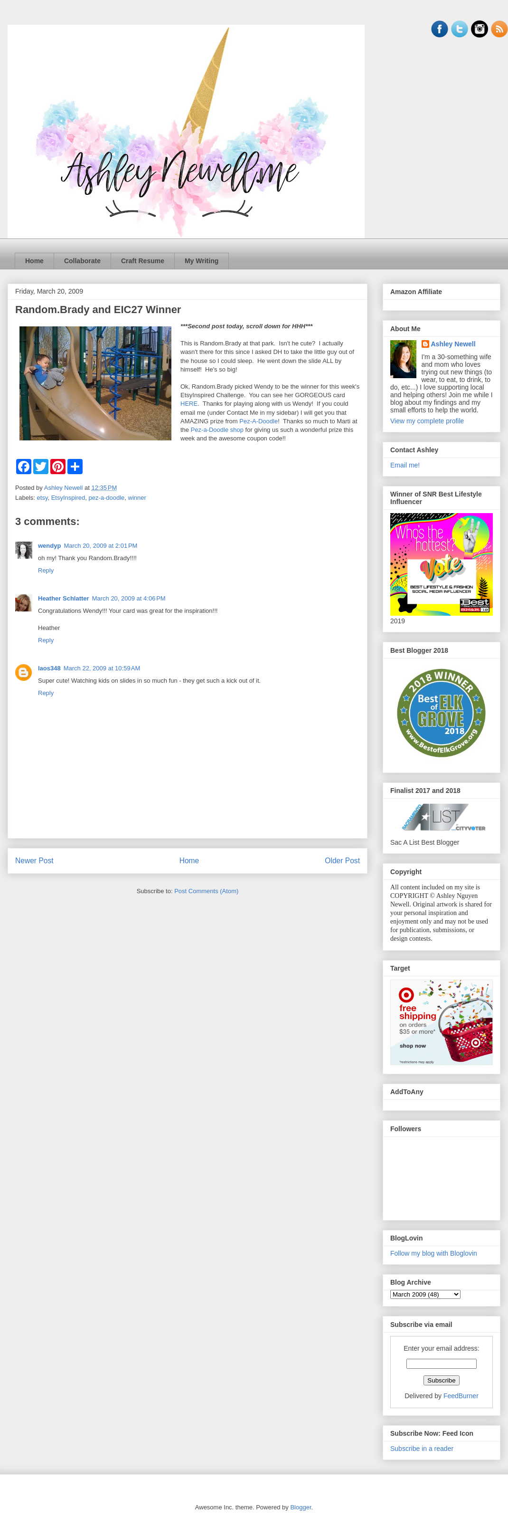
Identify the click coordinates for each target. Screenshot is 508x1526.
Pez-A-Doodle (258, 421)
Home (34, 261)
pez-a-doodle (106, 497)
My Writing (201, 261)
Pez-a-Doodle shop (217, 429)
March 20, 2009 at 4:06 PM (129, 598)
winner (137, 497)
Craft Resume (142, 261)
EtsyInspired (68, 497)
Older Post (342, 861)
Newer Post (34, 861)
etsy (42, 497)
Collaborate (82, 261)
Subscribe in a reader (421, 1448)
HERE (189, 403)
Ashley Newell (453, 344)
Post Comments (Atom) (206, 891)
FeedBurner (461, 1396)
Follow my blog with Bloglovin (433, 1253)
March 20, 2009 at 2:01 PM (100, 545)
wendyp (49, 545)
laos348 (49, 668)
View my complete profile (427, 421)
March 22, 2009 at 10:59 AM (102, 668)
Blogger (300, 1507)
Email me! (405, 465)
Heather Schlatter (63, 598)
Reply (46, 570)
